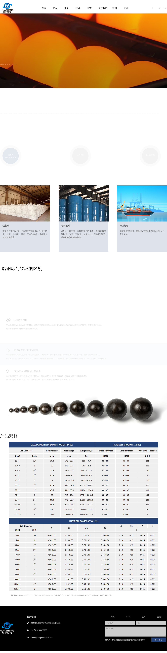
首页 (44, 8)
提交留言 (159, 642)
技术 (78, 8)
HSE (89, 8)
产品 (55, 8)
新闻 (114, 8)
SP (165, 8)
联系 (126, 8)
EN (159, 8)
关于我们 (102, 8)
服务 (66, 8)
